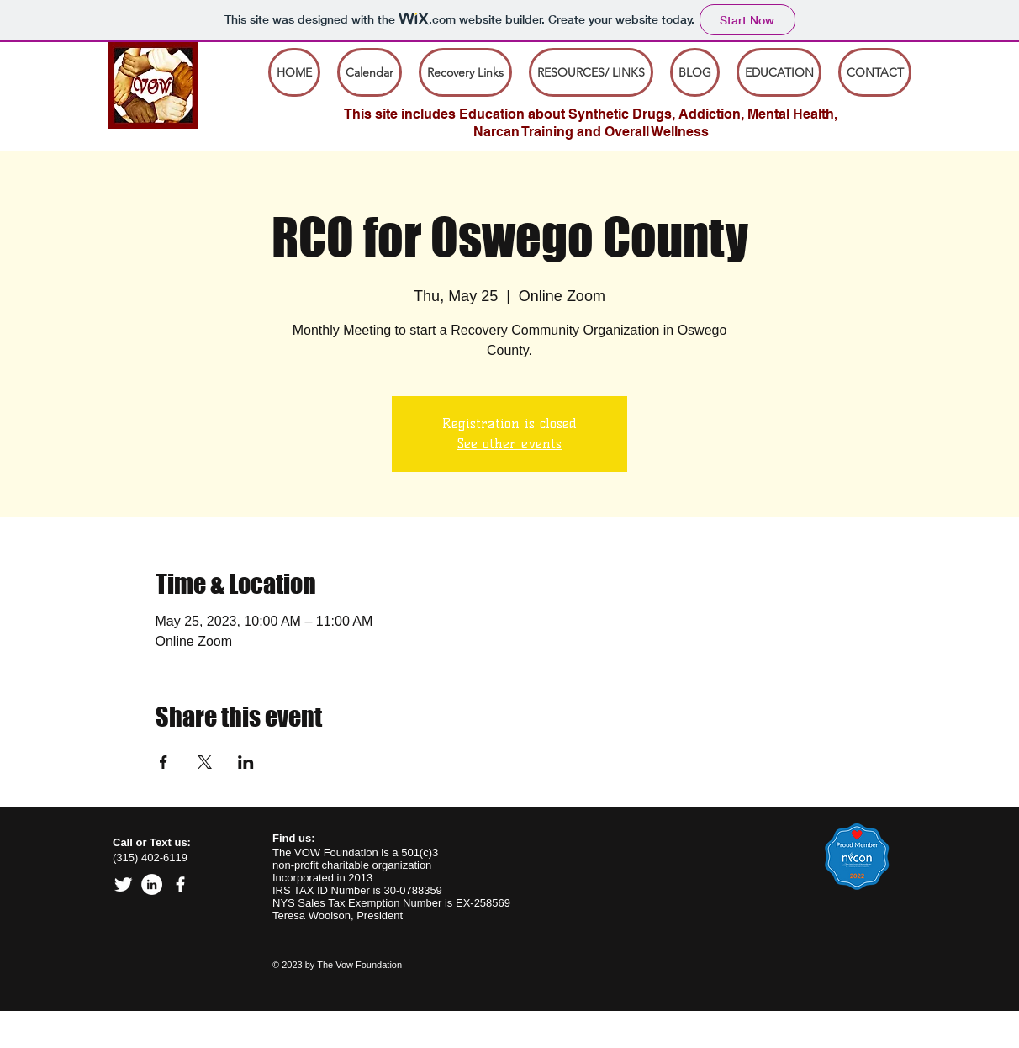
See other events (509, 444)
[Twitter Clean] (123, 884)
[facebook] (180, 884)
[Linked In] (151, 884)
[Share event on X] (205, 762)
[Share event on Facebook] (164, 762)
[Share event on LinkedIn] (246, 762)
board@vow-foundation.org (164, 1040)
